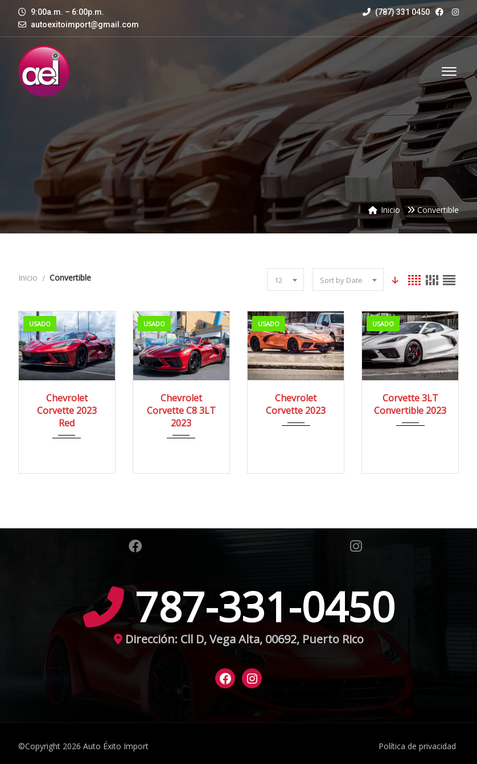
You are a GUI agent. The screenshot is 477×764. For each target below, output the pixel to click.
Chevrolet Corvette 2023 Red (67, 410)
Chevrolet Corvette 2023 (296, 404)
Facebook (135, 546)
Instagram (356, 546)
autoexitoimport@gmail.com (85, 24)
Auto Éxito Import (116, 746)
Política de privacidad (417, 746)
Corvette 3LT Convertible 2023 (410, 404)
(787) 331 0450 (396, 12)
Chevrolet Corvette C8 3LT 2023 (181, 410)
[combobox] (284, 279)
